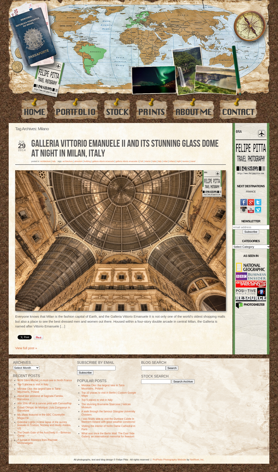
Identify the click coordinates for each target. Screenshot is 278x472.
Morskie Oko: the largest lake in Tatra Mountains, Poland (38, 390)
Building (87, 161)
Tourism (185, 161)
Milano (172, 161)
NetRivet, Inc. (197, 459)
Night (179, 161)
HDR (141, 161)
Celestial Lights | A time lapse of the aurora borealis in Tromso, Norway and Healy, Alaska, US (44, 425)
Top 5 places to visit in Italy (32, 384)
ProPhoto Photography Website (169, 459)
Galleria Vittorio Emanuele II (127, 161)
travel (192, 161)
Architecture (45, 161)
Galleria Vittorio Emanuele (103, 161)
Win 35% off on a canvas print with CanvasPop (44, 403)
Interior (148, 161)
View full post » (26, 348)
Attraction (78, 161)
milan (165, 161)
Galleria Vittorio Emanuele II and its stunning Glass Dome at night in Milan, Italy (125, 149)
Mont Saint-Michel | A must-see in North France (44, 380)
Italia (154, 161)
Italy (54, 161)
